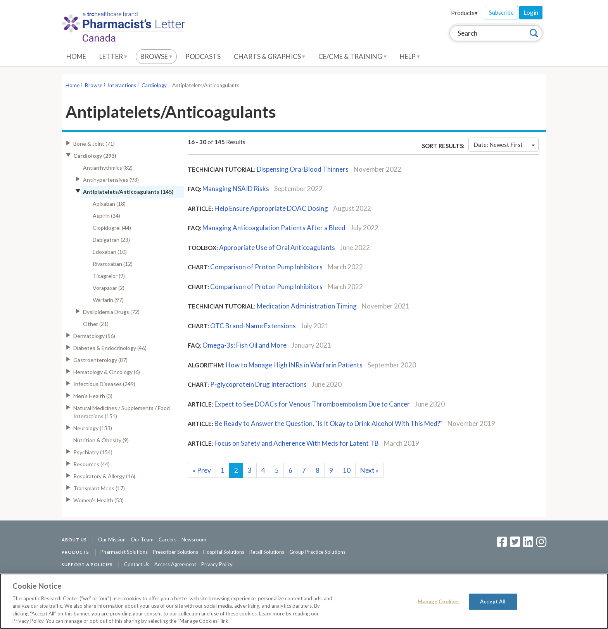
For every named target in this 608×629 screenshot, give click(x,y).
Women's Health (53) (98, 500)
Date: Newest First (504, 144)
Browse (156, 56)
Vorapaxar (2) (108, 287)
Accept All (493, 601)
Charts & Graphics (269, 56)
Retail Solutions (266, 552)
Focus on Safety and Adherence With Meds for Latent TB (296, 443)
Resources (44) (91, 464)
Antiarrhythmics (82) (108, 167)
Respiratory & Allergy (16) (104, 476)
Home (76, 56)
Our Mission (112, 539)
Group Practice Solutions (317, 552)
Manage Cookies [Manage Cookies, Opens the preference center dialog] (438, 601)
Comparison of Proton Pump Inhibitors (266, 267)
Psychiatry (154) (92, 452)
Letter (113, 56)
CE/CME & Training (352, 56)
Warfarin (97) (108, 299)
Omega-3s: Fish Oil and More (244, 345)
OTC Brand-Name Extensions (253, 326)
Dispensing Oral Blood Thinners (303, 169)
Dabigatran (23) (111, 239)
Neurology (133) (92, 428)
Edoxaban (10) (110, 251)
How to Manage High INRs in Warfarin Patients (294, 365)
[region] (304, 601)
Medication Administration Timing (307, 306)
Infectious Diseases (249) (104, 384)
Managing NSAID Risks (235, 188)
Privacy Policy (217, 564)
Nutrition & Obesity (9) (101, 440)
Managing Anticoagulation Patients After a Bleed (273, 228)
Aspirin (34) (106, 215)
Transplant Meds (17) (99, 488)
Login (530, 12)
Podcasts (203, 56)
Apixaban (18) (109, 203)
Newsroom (193, 539)
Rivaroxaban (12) (113, 263)
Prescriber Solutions (175, 552)
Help (410, 56)
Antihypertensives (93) (111, 179)
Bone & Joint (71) (94, 143)
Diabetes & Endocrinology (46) (110, 348)
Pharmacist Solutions (124, 552)
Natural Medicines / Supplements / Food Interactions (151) (121, 412)
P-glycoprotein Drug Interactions (258, 384)
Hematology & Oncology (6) (106, 372)
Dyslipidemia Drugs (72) (111, 311)
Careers (167, 539)
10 (347, 470)
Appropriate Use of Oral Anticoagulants (277, 247)
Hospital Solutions (223, 552)
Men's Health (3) (92, 396)
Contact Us (136, 564)
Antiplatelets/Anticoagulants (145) (128, 191)
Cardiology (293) (94, 155)
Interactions (122, 85)
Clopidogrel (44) (112, 227)
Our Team (142, 539)
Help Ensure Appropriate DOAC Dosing (271, 208)
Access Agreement (175, 564)
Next (369, 470)
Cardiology (154, 85)
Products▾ (464, 12)
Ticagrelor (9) (109, 275)
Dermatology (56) (94, 336)
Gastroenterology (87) (100, 360)
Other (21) (96, 324)
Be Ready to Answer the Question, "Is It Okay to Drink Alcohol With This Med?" (328, 423)
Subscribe (501, 12)
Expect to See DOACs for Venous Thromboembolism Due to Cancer (312, 404)
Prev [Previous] (202, 470)
